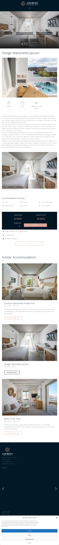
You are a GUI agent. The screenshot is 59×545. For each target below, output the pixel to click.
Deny (29, 535)
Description (8, 33)
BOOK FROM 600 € (13, 317)
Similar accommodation (44, 33)
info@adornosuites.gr (8, 463)
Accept (29, 530)
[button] (56, 518)
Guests (17, 223)
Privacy (29, 542)
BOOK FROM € (12, 372)
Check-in (17, 215)
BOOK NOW (35, 225)
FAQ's (29, 243)
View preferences (29, 539)
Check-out (40, 215)
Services (24, 33)
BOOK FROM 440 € (13, 433)
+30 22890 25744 (7, 461)
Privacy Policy (5, 514)
